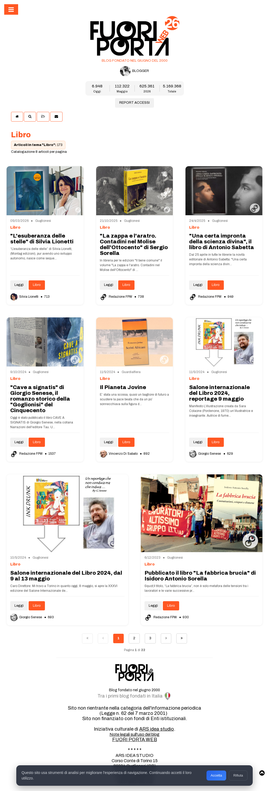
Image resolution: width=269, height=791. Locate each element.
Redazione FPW (116, 296)
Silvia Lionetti (24, 296)
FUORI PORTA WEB (134, 739)
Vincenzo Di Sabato (119, 453)
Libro (37, 285)
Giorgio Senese (205, 453)
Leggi (19, 285)
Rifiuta (238, 775)
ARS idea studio (156, 729)
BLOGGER (134, 71)
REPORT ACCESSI (134, 102)
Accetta (216, 775)
